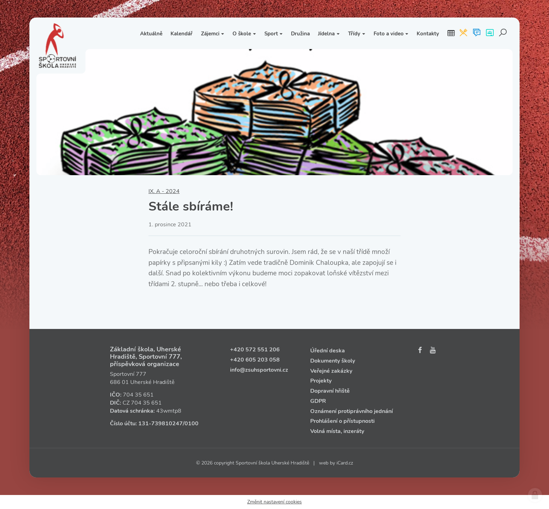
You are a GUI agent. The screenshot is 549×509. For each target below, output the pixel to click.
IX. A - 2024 (164, 191)
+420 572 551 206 (255, 349)
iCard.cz (344, 463)
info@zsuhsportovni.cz (259, 370)
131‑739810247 (160, 423)
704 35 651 (138, 395)
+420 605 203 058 (255, 360)
